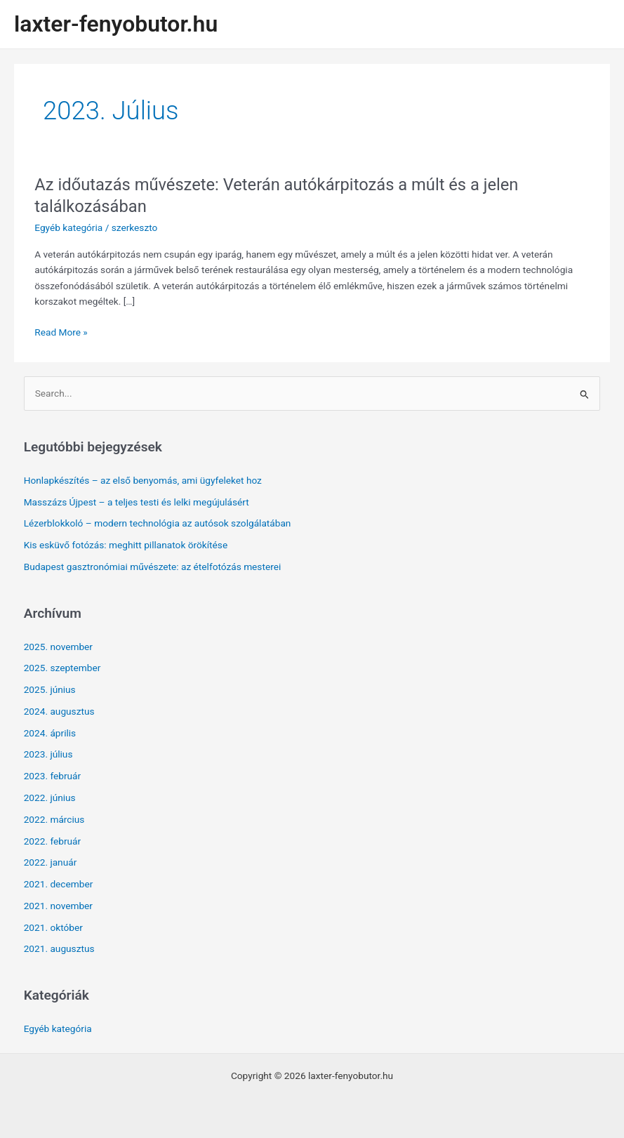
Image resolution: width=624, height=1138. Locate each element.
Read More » (61, 332)
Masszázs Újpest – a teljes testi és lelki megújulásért (136, 502)
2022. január (50, 862)
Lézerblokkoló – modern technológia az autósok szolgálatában (157, 523)
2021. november (58, 905)
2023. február (52, 775)
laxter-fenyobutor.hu (116, 24)
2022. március (54, 819)
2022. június (50, 797)
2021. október (53, 927)
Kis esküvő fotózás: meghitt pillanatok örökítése (125, 544)
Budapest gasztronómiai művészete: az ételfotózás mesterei (152, 566)
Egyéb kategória (68, 227)
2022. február (52, 841)
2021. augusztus (59, 948)
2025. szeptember (62, 667)
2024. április (50, 733)
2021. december (58, 883)
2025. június (50, 689)
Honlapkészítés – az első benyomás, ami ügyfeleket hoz (143, 480)
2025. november (58, 646)
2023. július (48, 754)
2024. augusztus (59, 711)
